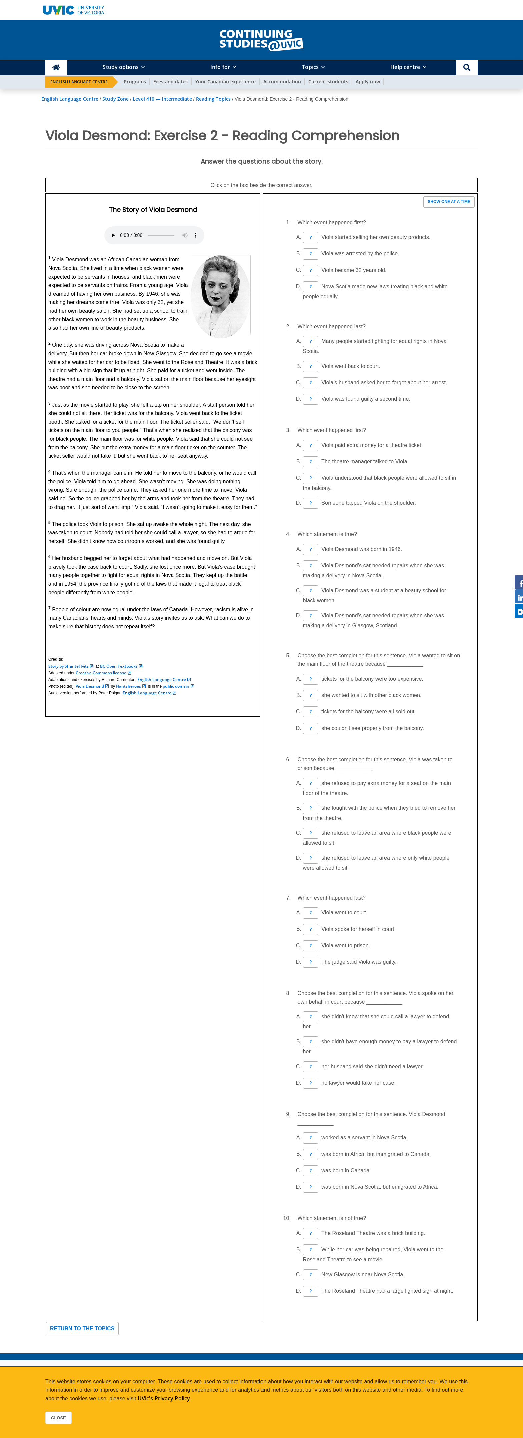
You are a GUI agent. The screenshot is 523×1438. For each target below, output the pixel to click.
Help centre (405, 67)
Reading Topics (213, 99)
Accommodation (282, 81)
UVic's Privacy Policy (164, 1398)
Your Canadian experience (225, 81)
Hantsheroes (128, 686)
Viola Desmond (90, 686)
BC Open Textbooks (119, 666)
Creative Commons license (101, 673)
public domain (176, 686)
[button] (467, 67)
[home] (261, 39)
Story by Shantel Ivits (68, 666)
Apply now (368, 81)
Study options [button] (120, 67)
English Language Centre (79, 82)
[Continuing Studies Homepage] (56, 67)
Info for (220, 67)
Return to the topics (82, 1328)
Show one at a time (449, 201)
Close (58, 1417)
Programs (135, 81)
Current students (328, 81)
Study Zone (115, 99)
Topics (310, 67)
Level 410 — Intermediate (162, 99)
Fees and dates (170, 81)
